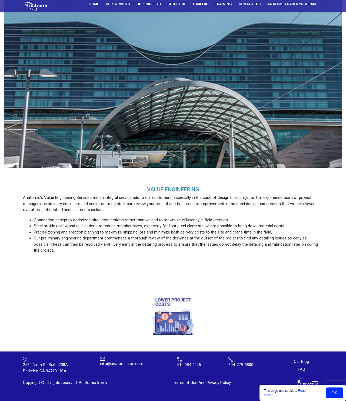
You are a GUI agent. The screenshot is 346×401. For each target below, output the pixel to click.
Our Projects (149, 4)
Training (223, 4)
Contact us (250, 4)
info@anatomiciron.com (121, 363)
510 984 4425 (189, 364)
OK (334, 392)
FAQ (301, 369)
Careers (200, 4)
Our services (118, 4)
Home (94, 4)
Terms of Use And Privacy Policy (202, 382)
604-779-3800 (240, 364)
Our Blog (301, 361)
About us (177, 4)
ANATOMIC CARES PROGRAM (291, 4)
